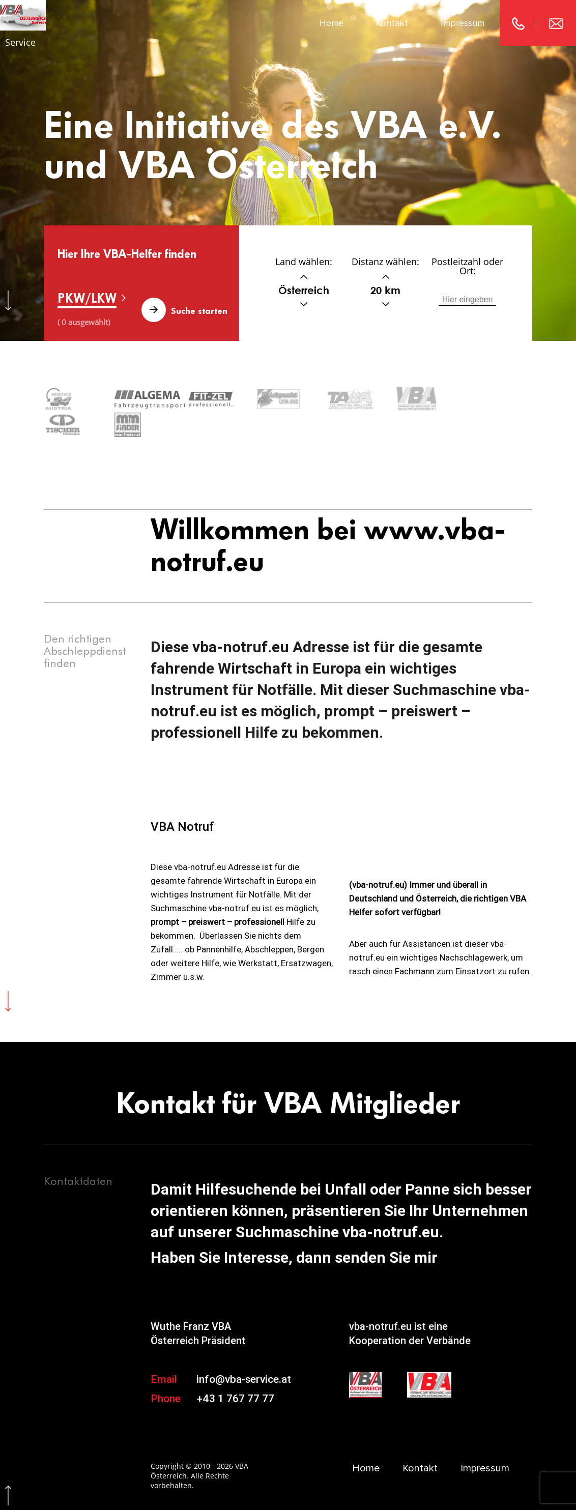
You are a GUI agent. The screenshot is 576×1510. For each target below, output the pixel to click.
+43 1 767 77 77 (235, 1372)
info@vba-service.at (243, 1353)
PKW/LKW (87, 297)
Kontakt (392, 22)
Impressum (462, 22)
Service (20, 42)
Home (331, 22)
